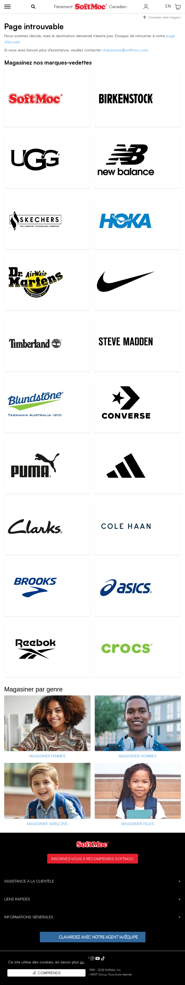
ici (82, 962)
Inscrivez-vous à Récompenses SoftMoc (92, 858)
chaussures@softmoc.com (125, 50)
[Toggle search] (33, 6)
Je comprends (46, 973)
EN (168, 6)
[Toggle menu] (7, 6)
